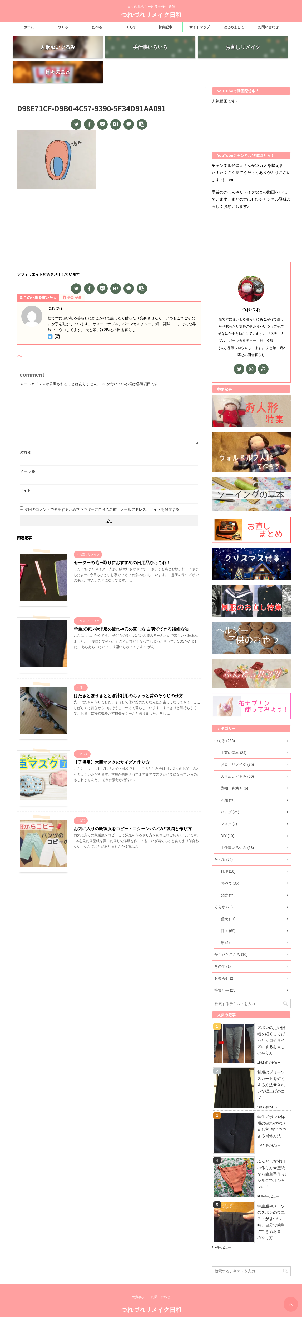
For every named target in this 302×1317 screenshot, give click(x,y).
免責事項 (138, 1283)
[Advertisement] (109, 211)
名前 (26, 432)
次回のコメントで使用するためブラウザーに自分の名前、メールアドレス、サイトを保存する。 (103, 489)
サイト (25, 470)
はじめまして (234, 27)
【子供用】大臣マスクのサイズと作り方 (112, 742)
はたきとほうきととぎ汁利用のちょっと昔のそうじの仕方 (128, 675)
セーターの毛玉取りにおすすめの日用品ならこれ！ (122, 542)
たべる (97, 27)
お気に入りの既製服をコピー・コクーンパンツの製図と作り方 (133, 808)
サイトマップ (199, 27)
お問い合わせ (268, 27)
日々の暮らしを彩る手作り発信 (151, 1306)
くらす (131, 27)
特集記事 (165, 27)
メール (28, 451)
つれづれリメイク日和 (151, 15)
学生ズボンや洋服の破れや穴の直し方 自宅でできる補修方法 (131, 609)
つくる (63, 27)
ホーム (28, 27)
